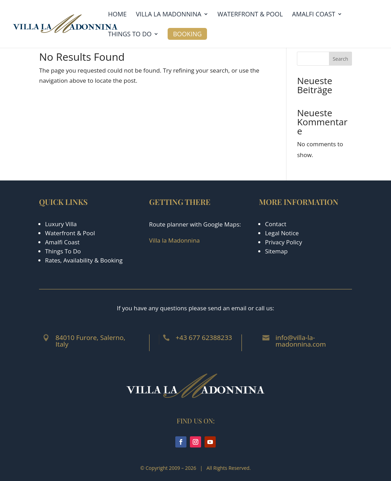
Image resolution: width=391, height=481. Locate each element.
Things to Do (130, 34)
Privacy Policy (283, 242)
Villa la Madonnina (168, 15)
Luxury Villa (61, 224)
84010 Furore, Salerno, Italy (90, 341)
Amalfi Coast (313, 15)
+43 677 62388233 (204, 337)
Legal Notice (282, 233)
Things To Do (63, 251)
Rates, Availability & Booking (84, 260)
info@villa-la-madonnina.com (300, 341)
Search (340, 59)
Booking (187, 34)
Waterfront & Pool (250, 15)
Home (117, 15)
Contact (275, 224)
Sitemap (276, 251)
